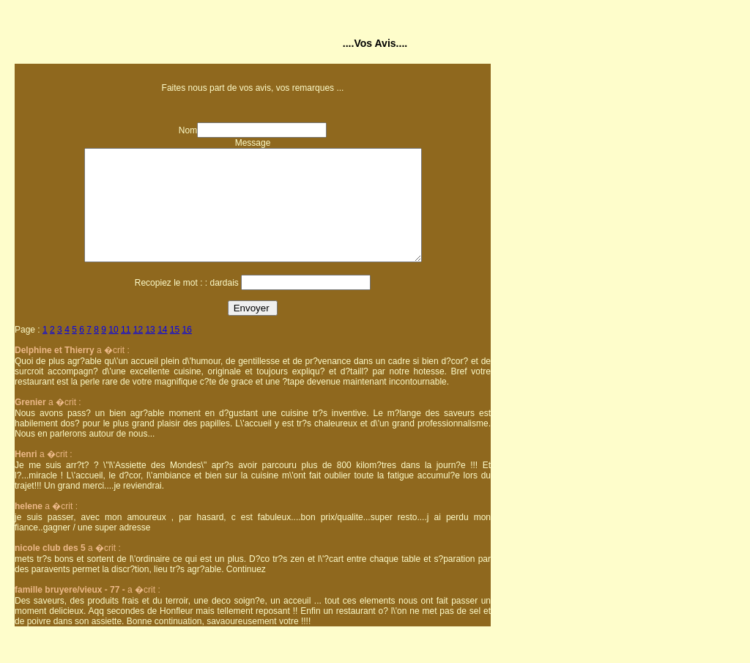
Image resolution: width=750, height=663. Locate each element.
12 (138, 352)
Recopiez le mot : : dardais (187, 305)
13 (150, 352)
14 (162, 352)
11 (125, 352)
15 (174, 352)
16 (187, 352)
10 (113, 352)
